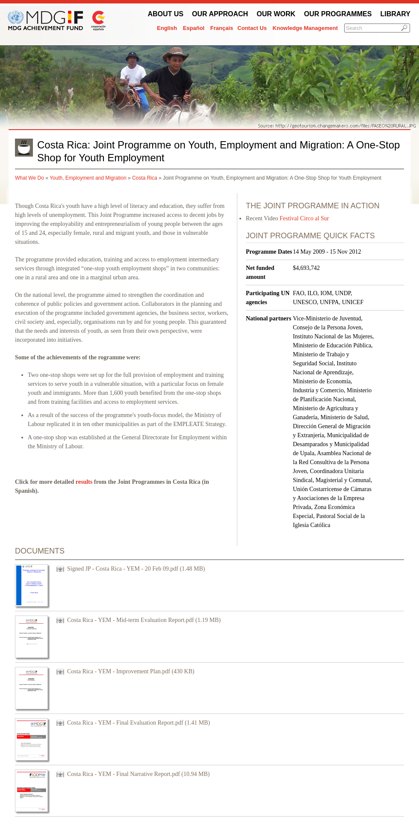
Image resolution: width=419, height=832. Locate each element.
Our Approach (220, 14)
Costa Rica (144, 178)
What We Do (29, 178)
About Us (165, 14)
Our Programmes (338, 14)
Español (194, 28)
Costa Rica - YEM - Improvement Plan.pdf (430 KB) (131, 671)
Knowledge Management (305, 28)
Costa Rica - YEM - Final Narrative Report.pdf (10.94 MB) (138, 774)
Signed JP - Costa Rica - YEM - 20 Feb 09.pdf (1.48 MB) (136, 569)
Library (395, 14)
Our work (276, 14)
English (167, 28)
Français (221, 28)
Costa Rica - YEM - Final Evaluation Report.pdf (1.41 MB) (138, 722)
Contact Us (252, 28)
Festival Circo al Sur (304, 218)
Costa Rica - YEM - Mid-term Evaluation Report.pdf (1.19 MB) (144, 620)
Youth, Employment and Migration (88, 178)
